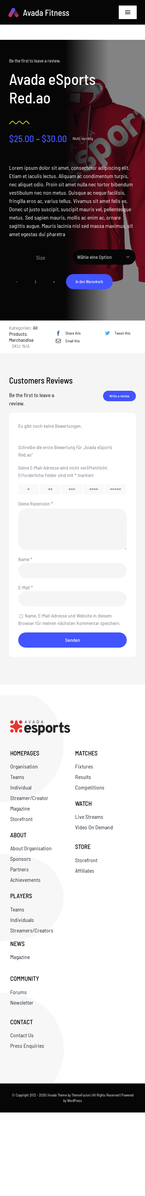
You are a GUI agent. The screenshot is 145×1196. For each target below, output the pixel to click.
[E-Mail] (66, 341)
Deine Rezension (35, 504)
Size (40, 257)
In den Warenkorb (89, 281)
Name (25, 559)
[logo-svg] (38, 10)
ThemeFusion (81, 1095)
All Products (23, 331)
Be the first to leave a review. (34, 60)
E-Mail (25, 587)
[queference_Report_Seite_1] (40, 723)
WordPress (74, 1100)
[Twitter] (116, 333)
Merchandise (21, 340)
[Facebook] (67, 333)
